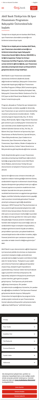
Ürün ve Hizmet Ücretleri (10, 2)
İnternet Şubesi (33, 8)
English (35, 2)
